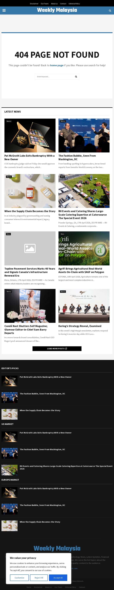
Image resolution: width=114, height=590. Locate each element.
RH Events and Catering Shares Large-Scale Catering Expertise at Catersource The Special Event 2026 (82, 214)
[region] (38, 568)
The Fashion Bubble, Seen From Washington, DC (77, 157)
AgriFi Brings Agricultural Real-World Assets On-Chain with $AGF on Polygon (81, 270)
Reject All (39, 577)
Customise (19, 577)
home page (56, 65)
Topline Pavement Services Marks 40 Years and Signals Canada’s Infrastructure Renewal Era (29, 272)
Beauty (9, 121)
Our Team (45, 4)
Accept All (58, 577)
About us (54, 4)
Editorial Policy (74, 4)
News (62, 177)
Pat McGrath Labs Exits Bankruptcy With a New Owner (46, 377)
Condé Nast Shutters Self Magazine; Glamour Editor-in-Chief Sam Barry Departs (26, 329)
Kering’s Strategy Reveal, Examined (79, 326)
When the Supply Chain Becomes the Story (29, 211)
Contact (63, 4)
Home (29, 587)
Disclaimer (34, 4)
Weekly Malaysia (57, 10)
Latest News (12, 111)
